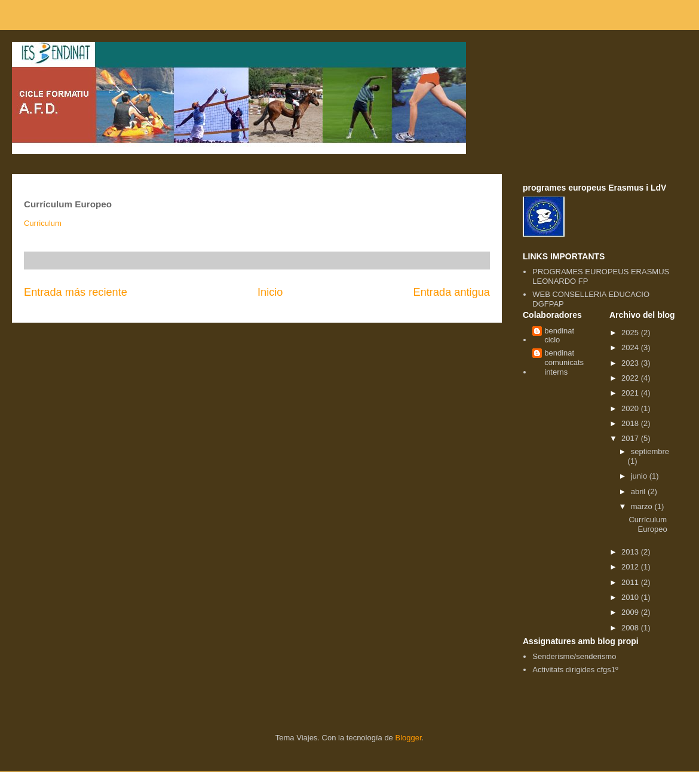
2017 (631, 438)
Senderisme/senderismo (574, 656)
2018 (631, 423)
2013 (631, 551)
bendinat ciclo (559, 335)
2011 (631, 582)
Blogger (408, 737)
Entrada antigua (451, 292)
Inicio (270, 292)
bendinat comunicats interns (564, 362)
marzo (643, 506)
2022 (631, 377)
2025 (631, 332)
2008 (631, 627)
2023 (631, 363)
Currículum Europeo (648, 524)
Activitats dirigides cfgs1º (575, 669)
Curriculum (43, 223)
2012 (631, 566)
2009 (631, 612)
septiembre (650, 451)
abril (639, 491)
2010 (631, 597)
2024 (631, 347)
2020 (631, 408)
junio (640, 475)
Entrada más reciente (75, 292)
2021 (631, 392)
